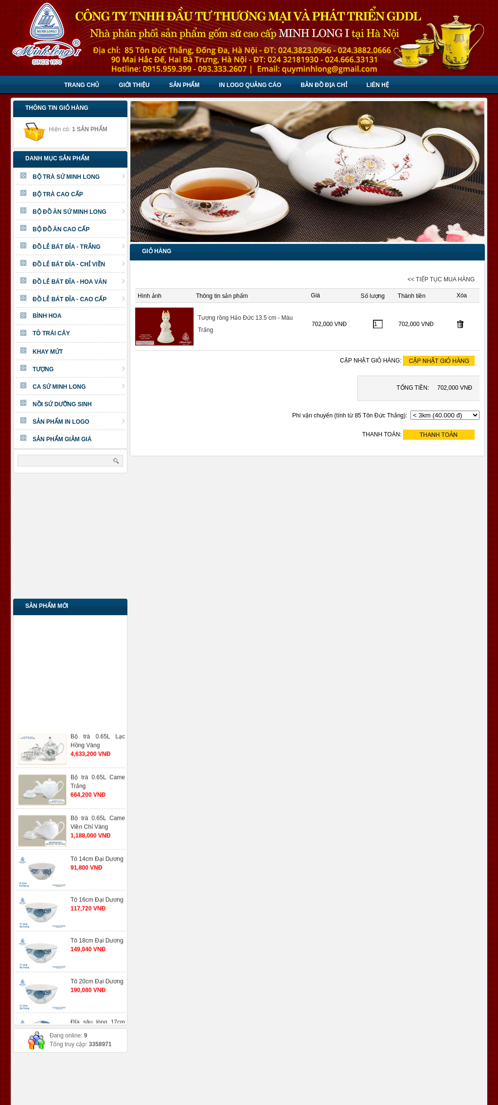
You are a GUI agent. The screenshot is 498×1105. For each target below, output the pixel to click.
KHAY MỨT (48, 351)
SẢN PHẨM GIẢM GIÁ (62, 439)
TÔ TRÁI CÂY (51, 333)
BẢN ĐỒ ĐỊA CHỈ (324, 85)
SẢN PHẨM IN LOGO (79, 421)
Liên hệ (378, 85)
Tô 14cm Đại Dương (97, 865)
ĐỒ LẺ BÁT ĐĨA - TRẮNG (79, 246)
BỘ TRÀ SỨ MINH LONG (79, 176)
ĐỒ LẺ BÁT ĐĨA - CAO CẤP (79, 299)
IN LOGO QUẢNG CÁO (250, 85)
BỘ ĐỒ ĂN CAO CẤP (61, 229)
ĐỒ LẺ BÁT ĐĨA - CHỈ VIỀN (79, 264)
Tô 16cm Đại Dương (97, 906)
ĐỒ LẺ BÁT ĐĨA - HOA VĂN (79, 281)
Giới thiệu (134, 85)
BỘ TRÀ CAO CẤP (58, 194)
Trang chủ (81, 85)
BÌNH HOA (47, 315)
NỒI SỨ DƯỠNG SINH (62, 404)
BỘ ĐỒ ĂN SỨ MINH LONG (79, 211)
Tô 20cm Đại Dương (97, 987)
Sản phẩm (184, 85)
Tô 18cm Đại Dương (97, 947)
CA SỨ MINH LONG (79, 386)
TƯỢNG (79, 369)
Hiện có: (64, 129)
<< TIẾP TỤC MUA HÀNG (441, 279)
